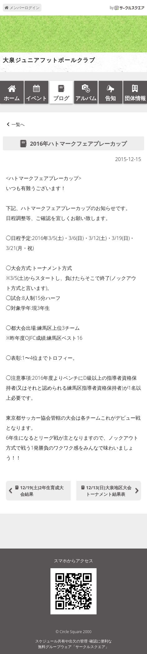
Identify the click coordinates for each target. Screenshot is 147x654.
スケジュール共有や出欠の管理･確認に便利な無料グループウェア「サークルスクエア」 (73, 643)
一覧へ (18, 124)
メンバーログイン (22, 7)
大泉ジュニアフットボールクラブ (49, 60)
